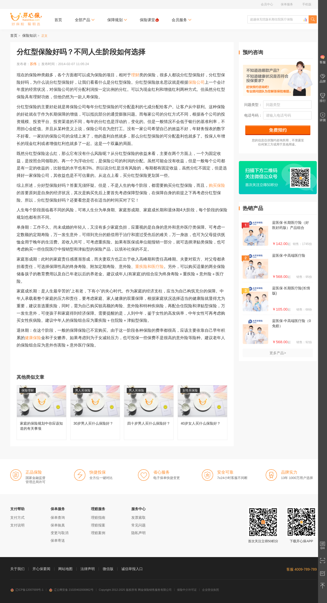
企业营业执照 (210, 589)
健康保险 (33, 338)
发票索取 (138, 517)
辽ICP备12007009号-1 (26, 589)
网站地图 (65, 569)
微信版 (108, 569)
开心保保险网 (26, 19)
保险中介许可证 (187, 589)
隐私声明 (138, 533)
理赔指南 (98, 517)
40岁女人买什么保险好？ (202, 412)
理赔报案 (98, 525)
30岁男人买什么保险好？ (95, 412)
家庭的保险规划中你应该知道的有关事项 (41, 412)
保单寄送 (58, 540)
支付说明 (17, 525)
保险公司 (196, 82)
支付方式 (17, 517)
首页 (58, 20)
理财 (135, 75)
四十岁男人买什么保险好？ (148, 412)
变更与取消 (59, 533)
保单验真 (58, 525)
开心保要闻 (41, 569)
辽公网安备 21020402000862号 (71, 589)
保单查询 (58, 517)
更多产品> (278, 353)
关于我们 (17, 569)
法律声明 (87, 569)
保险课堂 (149, 20)
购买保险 (217, 185)
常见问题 (138, 525)
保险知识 (29, 35)
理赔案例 (98, 533)
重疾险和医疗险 (149, 266)
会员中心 (267, 4)
